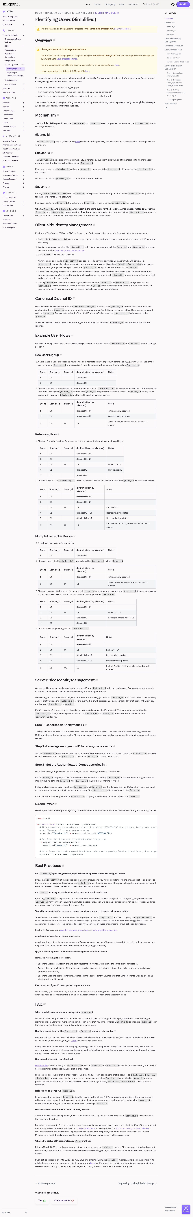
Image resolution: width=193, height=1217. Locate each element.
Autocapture (10, 50)
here (117, 65)
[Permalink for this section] (54, 40)
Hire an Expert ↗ (9, 227)
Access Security (14, 179)
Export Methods (9, 197)
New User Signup (174, 54)
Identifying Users (14, 69)
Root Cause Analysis (11, 149)
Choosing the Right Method (13, 40)
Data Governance (14, 175)
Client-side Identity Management (173, 40)
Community (14, 216)
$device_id (171, 31)
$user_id (170, 35)
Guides (97, 4)
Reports (14, 103)
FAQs (121, 4)
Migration (14, 88)
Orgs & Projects (14, 171)
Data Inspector (11, 80)
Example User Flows (173, 50)
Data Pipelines (14, 201)
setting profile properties (105, 930)
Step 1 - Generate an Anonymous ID (175, 74)
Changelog (110, 4)
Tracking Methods (14, 35)
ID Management (14, 65)
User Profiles (41, 1065)
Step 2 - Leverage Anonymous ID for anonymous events (175, 83)
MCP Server (8, 153)
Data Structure (14, 84)
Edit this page (170, 1211)
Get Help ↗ (7, 220)
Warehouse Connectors (10, 55)
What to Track (9, 21)
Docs (87, 4)
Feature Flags (14, 111)
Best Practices (14, 92)
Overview (169, 19)
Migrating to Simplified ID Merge (15, 74)
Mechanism (170, 23)
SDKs (14, 46)
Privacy (14, 183)
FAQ (166, 108)
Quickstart (14, 25)
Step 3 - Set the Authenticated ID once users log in (176, 93)
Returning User (173, 58)
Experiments (8, 115)
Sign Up (183, 4)
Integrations (14, 61)
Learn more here (122, 28)
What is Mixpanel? (10, 17)
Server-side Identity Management (173, 67)
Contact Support (171, 1207)
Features (14, 130)
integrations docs (86, 1128)
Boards (14, 107)
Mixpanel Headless (11, 157)
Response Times (10, 223)
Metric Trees (8, 119)
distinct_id (171, 27)
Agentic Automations (12, 145)
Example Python (175, 100)
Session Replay (14, 126)
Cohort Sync (14, 205)
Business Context (10, 161)
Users (14, 123)
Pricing (14, 187)
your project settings (67, 59)
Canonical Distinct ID (174, 46)
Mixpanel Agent (9, 141)
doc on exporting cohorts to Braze (132, 1128)
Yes (42, 1200)
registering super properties (74, 930)
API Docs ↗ (133, 4)
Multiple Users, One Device (178, 62)
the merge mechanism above (70, 250)
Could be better (64, 1200)
